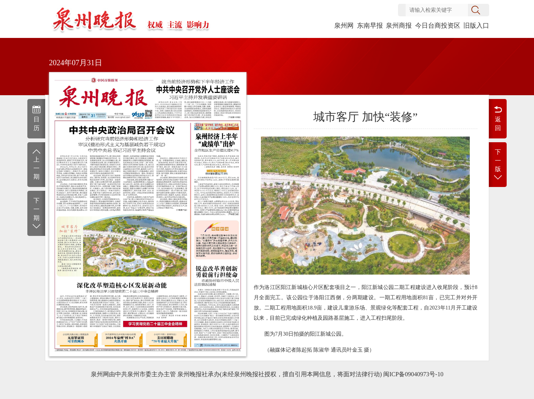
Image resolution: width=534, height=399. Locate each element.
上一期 (36, 164)
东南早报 (370, 25)
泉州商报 (399, 25)
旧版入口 (476, 25)
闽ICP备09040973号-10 (413, 374)
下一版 (498, 165)
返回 (498, 118)
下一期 (36, 213)
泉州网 (344, 25)
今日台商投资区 (437, 25)
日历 (36, 118)
